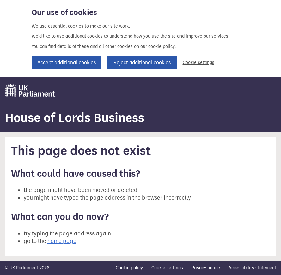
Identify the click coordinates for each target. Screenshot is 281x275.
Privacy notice (206, 268)
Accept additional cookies (66, 63)
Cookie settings (198, 62)
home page (61, 241)
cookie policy (161, 46)
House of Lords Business (74, 117)
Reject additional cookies (142, 63)
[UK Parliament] (30, 90)
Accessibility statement (252, 268)
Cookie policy (129, 268)
